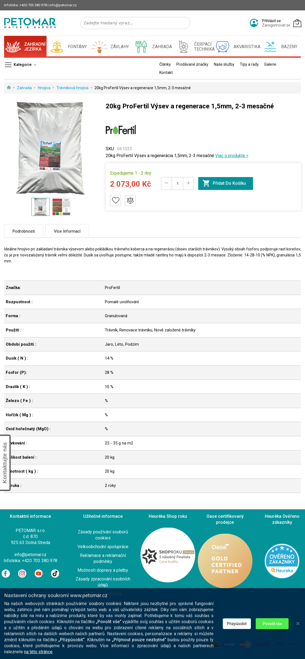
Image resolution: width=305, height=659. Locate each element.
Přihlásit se (271, 21)
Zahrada (25, 88)
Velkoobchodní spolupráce (102, 546)
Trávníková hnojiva (72, 88)
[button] (61, 207)
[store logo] (30, 23)
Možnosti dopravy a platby (102, 570)
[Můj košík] (297, 23)
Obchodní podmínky (103, 593)
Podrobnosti (24, 231)
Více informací (67, 231)
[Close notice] (298, 632)
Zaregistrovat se (276, 25)
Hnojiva (44, 88)
